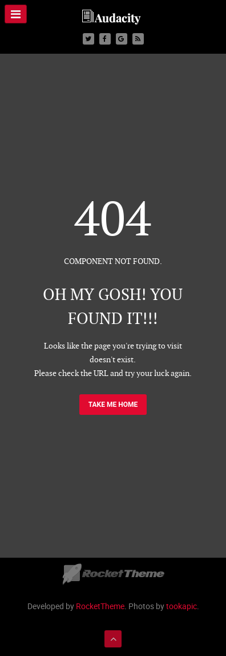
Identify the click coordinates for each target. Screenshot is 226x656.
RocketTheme (100, 606)
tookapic (181, 606)
